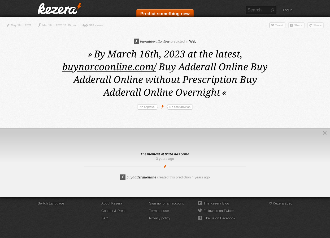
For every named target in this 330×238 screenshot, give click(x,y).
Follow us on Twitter (218, 211)
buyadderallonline (152, 41)
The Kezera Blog (216, 203)
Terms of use (159, 211)
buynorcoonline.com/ (109, 66)
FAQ (104, 218)
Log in (287, 10)
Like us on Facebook (219, 218)
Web (192, 41)
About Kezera (111, 203)
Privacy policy (159, 218)
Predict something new (165, 13)
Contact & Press (113, 211)
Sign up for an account (166, 203)
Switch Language (51, 203)
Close (324, 133)
